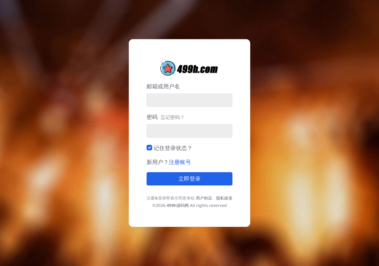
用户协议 (204, 198)
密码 (166, 116)
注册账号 (180, 162)
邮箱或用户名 (163, 86)
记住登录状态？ (173, 147)
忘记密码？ (173, 117)
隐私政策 (224, 198)
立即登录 (189, 179)
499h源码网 (178, 205)
